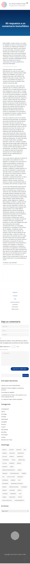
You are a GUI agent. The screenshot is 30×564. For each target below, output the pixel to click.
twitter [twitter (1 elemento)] (20, 497)
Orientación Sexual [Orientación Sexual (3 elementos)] (13, 487)
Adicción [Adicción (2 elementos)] (11, 449)
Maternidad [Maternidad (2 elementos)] (5, 483)
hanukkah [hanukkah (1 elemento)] (4, 473)
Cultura (3, 411)
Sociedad (15, 295)
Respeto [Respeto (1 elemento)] (19, 490)
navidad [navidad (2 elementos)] (4, 487)
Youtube (3, 437)
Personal (3, 424)
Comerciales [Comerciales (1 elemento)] (20, 456)
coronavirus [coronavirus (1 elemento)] (5, 459)
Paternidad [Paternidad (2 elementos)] (24, 487)
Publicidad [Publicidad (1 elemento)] (12, 490)
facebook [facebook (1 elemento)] (4, 466)
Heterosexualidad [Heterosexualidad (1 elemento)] (14, 473)
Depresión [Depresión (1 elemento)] (11, 463)
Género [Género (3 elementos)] (19, 470)
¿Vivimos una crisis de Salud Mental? (10, 385)
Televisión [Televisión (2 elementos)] (4, 493)
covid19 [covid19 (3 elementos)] (13, 459)
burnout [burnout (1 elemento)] (12, 456)
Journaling (3, 432)
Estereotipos (15, 306)
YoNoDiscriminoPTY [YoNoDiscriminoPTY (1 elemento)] (19, 500)
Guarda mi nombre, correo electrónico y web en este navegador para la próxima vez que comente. (14, 342)
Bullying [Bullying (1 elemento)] (4, 456)
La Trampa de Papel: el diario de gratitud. (11, 399)
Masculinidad (4, 429)
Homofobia (15, 304)
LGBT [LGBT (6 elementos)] (19, 480)
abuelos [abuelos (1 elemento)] (4, 449)
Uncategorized (5, 409)
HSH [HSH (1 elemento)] (3, 476)
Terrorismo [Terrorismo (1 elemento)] (13, 493)
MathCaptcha (6, 349)
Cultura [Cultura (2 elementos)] (4, 463)
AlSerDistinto (18, 58)
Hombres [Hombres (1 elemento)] (24, 473)
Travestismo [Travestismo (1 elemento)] (12, 497)
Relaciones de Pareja (6, 440)
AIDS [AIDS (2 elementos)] (25, 449)
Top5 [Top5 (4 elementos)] (20, 493)
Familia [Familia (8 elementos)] (11, 466)
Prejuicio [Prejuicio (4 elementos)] (4, 490)
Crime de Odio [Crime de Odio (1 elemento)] (21, 459)
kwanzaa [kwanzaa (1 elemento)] (13, 480)
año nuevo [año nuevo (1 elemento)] (12, 453)
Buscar (25, 375)
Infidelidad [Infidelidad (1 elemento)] (20, 476)
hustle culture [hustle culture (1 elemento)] (11, 476)
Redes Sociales (15, 309)
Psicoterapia (4, 434)
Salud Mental (4, 419)
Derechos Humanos (15, 302)
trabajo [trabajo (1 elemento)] (4, 497)
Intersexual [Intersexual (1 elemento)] (5, 480)
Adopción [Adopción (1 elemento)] (18, 449)
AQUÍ (13, 63)
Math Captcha (4, 346)
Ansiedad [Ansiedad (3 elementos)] (4, 453)
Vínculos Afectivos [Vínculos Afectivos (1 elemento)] (7, 500)
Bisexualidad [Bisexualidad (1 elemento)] (21, 453)
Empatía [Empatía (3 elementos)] (19, 463)
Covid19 (3, 427)
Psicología (3, 414)
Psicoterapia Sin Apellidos (7, 392)
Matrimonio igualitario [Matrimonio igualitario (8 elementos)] (17, 483)
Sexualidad (4, 422)
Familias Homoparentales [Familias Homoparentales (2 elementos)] (8, 470)
